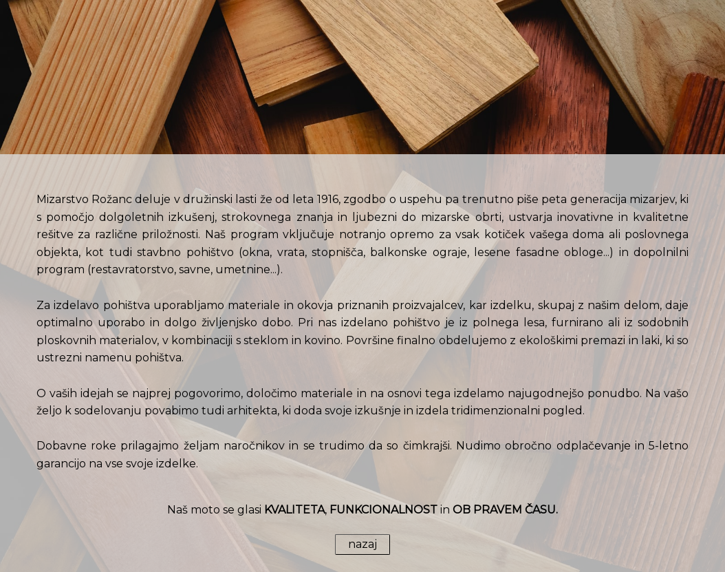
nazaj (362, 544)
